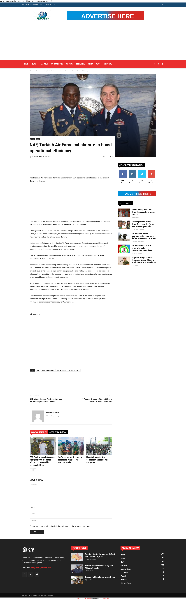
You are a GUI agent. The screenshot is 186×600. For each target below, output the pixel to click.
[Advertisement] (93, 42)
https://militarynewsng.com (54, 416)
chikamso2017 (36, 157)
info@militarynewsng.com (41, 568)
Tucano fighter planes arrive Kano (100, 577)
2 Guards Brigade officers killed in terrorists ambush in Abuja (97, 400)
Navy (98, 64)
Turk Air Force (61, 370)
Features (44, 64)
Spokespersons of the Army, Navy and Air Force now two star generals (143, 224)
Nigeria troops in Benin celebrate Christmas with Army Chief (97, 460)
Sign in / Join (50, 4)
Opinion (69, 64)
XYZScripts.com (104, 598)
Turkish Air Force (73, 370)
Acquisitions (57, 64)
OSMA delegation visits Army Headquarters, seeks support (143, 212)
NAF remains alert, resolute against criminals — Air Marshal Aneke (70, 460)
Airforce (108, 64)
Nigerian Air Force (48, 370)
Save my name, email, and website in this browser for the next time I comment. (61, 526)
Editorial (80, 64)
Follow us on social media (131, 165)
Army (90, 64)
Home (25, 64)
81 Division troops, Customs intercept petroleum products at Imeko (46, 400)
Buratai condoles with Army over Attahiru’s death (99, 566)
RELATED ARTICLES (38, 432)
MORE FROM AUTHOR (57, 432)
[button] (162, 4)
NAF (38, 370)
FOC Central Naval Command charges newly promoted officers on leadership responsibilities (42, 461)
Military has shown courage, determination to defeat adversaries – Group (144, 236)
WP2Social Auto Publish (84, 598)
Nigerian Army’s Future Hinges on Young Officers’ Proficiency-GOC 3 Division (144, 260)
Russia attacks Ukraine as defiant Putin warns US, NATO (100, 555)
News (34, 64)
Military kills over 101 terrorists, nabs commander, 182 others (142, 248)
